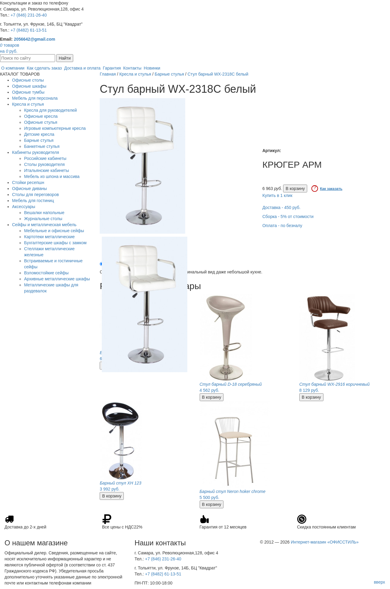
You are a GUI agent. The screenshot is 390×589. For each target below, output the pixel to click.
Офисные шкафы (29, 86)
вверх (379, 582)
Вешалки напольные (44, 212)
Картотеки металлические (49, 236)
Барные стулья (39, 140)
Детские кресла (39, 134)
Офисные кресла (41, 116)
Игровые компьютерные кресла (55, 128)
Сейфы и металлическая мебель (44, 224)
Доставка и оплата (82, 68)
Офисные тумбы (28, 92)
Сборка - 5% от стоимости (288, 216)
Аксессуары (23, 206)
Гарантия (112, 68)
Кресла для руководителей (50, 110)
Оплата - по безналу (282, 225)
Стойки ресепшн (28, 182)
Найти (65, 58)
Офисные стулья (40, 122)
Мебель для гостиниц (33, 200)
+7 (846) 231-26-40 (29, 15)
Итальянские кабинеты (46, 170)
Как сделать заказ (44, 68)
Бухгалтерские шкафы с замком (55, 242)
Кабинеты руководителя (35, 152)
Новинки (152, 68)
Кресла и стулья (28, 104)
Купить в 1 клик (277, 195)
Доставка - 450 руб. (281, 207)
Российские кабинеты (45, 158)
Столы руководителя (44, 164)
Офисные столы (28, 80)
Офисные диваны (29, 188)
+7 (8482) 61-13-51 (29, 30)
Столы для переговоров (35, 194)
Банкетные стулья (42, 146)
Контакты (132, 68)
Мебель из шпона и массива (52, 176)
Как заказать (331, 189)
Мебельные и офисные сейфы (54, 230)
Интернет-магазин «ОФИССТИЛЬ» (324, 542)
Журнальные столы (43, 218)
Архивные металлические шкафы (57, 278)
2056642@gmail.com (34, 39)
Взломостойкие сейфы (46, 272)
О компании (12, 68)
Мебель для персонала (35, 98)
